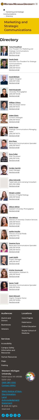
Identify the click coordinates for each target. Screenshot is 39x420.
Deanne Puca (14, 243)
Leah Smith (13, 257)
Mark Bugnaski (15, 90)
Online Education (29, 326)
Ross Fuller (13, 154)
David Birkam (14, 77)
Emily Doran (13, 127)
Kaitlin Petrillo (14, 231)
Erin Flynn (13, 141)
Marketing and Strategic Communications (17, 26)
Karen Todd (13, 283)
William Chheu (14, 103)
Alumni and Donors (6, 319)
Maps (3, 361)
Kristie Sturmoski (16, 270)
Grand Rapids (27, 318)
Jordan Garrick (14, 168)
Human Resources (9, 357)
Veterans (5, 329)
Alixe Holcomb (14, 180)
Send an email (14, 55)
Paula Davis (13, 59)
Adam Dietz (13, 115)
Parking (4, 365)
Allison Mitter (14, 207)
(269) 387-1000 (9, 382)
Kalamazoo (26, 322)
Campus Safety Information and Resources (8, 350)
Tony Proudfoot (15, 47)
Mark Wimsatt (14, 296)
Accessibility (6, 344)
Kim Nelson (13, 218)
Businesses (6, 325)
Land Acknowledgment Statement (10, 400)
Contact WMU (9, 385)
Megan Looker (14, 193)
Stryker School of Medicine (29, 332)
